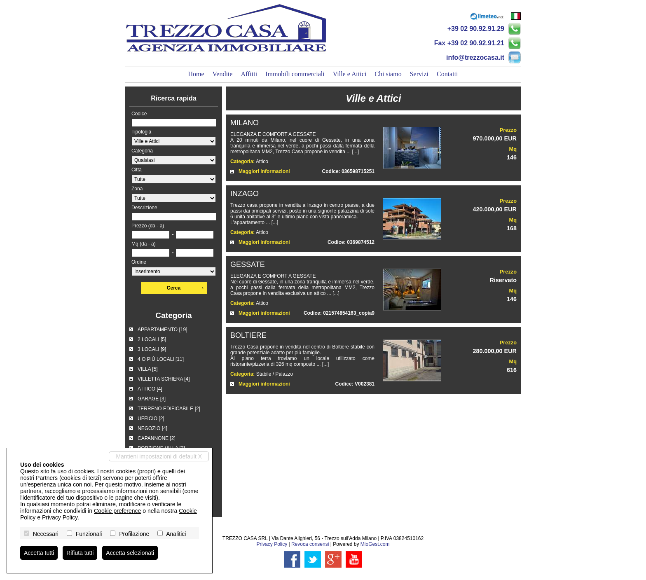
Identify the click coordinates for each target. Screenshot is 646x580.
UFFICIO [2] (151, 418)
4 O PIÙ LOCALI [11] (161, 359)
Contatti (447, 73)
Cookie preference (117, 511)
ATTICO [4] (150, 389)
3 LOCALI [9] (152, 349)
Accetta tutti (39, 553)
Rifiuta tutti (80, 553)
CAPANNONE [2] (157, 438)
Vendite (223, 73)
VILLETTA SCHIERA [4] (164, 379)
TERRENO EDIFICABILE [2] (169, 409)
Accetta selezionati (130, 553)
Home (196, 73)
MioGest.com (375, 544)
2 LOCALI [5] (152, 339)
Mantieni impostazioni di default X (159, 456)
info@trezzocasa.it (475, 57)
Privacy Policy (271, 544)
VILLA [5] (148, 369)
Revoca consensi (310, 544)
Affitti (249, 73)
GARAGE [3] (152, 399)
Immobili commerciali (295, 73)
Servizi (419, 73)
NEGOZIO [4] (152, 428)
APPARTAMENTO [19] (162, 329)
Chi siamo (387, 73)
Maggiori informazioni (264, 171)
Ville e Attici (350, 73)
